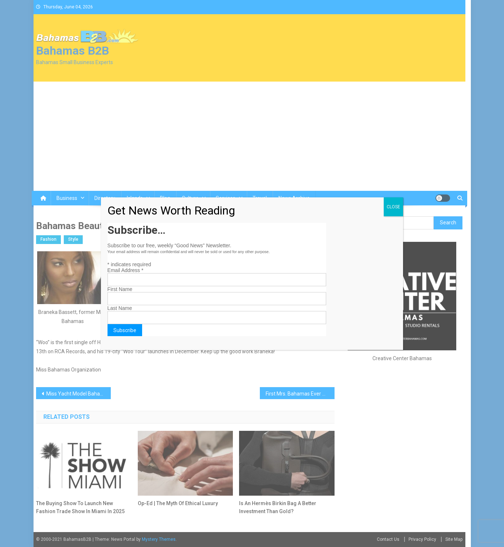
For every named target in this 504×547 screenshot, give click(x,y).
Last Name (120, 308)
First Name (120, 289)
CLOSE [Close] (393, 206)
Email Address (126, 270)
